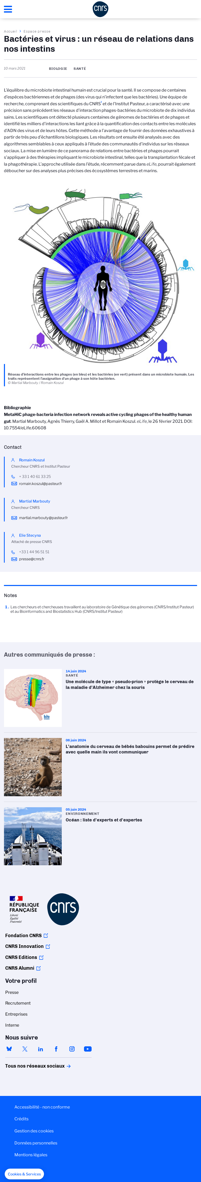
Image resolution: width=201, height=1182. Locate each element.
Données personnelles (35, 1143)
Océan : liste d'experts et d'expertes (100, 836)
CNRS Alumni (19, 968)
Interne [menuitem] (12, 1025)
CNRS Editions (21, 957)
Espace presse (37, 31)
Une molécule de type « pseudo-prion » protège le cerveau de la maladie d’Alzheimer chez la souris (100, 698)
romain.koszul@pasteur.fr (40, 483)
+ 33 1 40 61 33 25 (35, 476)
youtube (88, 1049)
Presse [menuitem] (12, 992)
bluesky (9, 1049)
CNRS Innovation (24, 946)
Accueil (11, 31)
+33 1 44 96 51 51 (34, 552)
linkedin (40, 1049)
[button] (24, 1174)
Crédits (21, 1118)
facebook (56, 1049)
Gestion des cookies (34, 1130)
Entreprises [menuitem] (16, 1014)
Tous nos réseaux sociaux (26, 1066)
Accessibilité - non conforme (42, 1107)
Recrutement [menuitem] (18, 1003)
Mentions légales (30, 1154)
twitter (25, 1049)
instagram (72, 1049)
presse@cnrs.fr (31, 559)
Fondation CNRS (23, 935)
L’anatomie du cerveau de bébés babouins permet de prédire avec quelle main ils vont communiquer (100, 767)
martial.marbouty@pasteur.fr (43, 517)
